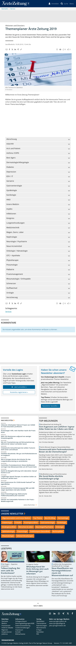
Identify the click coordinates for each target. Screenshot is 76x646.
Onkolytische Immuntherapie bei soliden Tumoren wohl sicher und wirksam (18, 449)
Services (8, 312)
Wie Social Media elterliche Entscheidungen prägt (51, 477)
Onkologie (59, 527)
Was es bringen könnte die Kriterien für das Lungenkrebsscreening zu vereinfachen (15, 460)
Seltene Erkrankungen (25, 536)
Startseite (5, 621)
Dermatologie (63, 518)
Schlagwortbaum (21, 621)
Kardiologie (38, 195)
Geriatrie (38, 181)
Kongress (38, 218)
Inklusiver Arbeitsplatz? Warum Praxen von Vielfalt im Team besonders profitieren (18, 426)
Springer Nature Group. (44, 643)
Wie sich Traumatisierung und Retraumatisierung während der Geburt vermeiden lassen (17, 443)
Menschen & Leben (26, 527)
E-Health (18, 523)
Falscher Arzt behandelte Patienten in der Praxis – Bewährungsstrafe (18, 501)
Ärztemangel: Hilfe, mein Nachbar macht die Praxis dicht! (18, 432)
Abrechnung (38, 139)
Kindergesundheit (9, 527)
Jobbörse (5, 634)
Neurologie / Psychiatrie (38, 242)
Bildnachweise (20, 634)
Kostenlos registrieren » (19, 392)
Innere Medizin (38, 204)
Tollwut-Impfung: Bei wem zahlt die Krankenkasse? (10, 571)
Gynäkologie (38, 190)
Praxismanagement (38, 274)
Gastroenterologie (38, 186)
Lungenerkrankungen (38, 223)
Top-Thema (37, 518)
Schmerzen (38, 283)
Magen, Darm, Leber (38, 232)
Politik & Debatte (7, 628)
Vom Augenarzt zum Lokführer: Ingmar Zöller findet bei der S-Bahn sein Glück (56, 428)
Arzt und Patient (38, 148)
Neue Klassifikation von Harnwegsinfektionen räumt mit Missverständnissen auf (62, 572)
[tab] (38, 139)
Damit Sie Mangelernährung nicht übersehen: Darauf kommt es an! (19, 472)
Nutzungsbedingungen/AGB (24, 624)
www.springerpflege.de (57, 624)
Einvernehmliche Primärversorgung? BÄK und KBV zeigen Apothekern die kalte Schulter (18, 489)
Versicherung (38, 297)
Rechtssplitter (58, 532)
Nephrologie (38, 237)
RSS (37, 634)
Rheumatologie (8, 536)
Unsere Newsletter (12, 513)
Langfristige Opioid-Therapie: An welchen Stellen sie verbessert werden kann (18, 478)
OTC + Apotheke (38, 255)
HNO (38, 200)
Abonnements (41, 628)
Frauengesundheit (31, 523)
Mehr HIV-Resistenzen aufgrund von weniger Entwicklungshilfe (16, 437)
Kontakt (18, 632)
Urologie (38, 293)
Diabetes (38, 167)
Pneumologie (38, 265)
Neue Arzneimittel (38, 246)
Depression (38, 172)
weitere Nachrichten (30, 505)
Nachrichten (7, 420)
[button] (71, 3)
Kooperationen (7, 632)
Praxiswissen (6, 626)
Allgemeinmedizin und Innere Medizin (16, 518)
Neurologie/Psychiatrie (44, 527)
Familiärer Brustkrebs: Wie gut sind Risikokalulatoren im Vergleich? (19, 455)
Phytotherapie (38, 260)
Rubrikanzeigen (41, 626)
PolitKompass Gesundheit (40, 532)
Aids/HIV (38, 144)
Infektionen (38, 214)
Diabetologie (7, 523)
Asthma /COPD (38, 153)
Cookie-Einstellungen (22, 628)
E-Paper (39, 630)
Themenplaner (41, 624)
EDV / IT (38, 176)
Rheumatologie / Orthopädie (38, 279)
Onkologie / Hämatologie (38, 251)
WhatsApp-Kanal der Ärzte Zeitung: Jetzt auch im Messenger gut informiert (37, 570)
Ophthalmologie (8, 532)
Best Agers (38, 158)
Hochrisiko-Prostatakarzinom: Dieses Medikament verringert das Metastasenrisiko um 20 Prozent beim (19, 466)
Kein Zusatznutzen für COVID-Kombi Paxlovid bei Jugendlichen (18, 483)
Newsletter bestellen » (50, 406)
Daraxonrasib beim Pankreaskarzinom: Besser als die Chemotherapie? (56, 450)
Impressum (19, 630)
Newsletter (40, 632)
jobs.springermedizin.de (57, 626)
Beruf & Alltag (50, 518)
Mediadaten (40, 621)
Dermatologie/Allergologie (38, 162)
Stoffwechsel (38, 288)
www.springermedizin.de (57, 621)
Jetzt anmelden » (19, 387)
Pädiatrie (38, 269)
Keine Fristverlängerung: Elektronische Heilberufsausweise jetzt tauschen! (14, 495)
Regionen (5, 630)
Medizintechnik (38, 228)
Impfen (38, 209)
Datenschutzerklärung (22, 626)
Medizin (4, 624)
